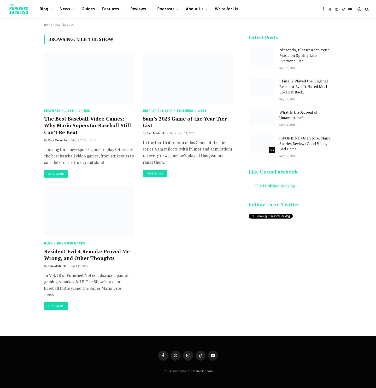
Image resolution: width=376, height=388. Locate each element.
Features (110, 9)
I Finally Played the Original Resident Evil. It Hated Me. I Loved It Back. (303, 86)
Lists (69, 110)
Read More (56, 173)
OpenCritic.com (202, 371)
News (65, 9)
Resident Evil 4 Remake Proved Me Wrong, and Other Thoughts (87, 255)
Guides (88, 9)
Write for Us (226, 9)
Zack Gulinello (57, 140)
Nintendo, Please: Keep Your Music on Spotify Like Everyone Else (304, 55)
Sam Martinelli (156, 133)
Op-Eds (84, 110)
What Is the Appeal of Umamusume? (298, 115)
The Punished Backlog (275, 186)
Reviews (138, 9)
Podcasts (166, 9)
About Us (195, 9)
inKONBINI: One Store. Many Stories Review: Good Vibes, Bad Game (304, 143)
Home (48, 24)
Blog (44, 9)
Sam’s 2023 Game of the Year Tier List (185, 122)
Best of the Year (158, 110)
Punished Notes (71, 243)
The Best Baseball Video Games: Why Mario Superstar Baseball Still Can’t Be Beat (87, 125)
